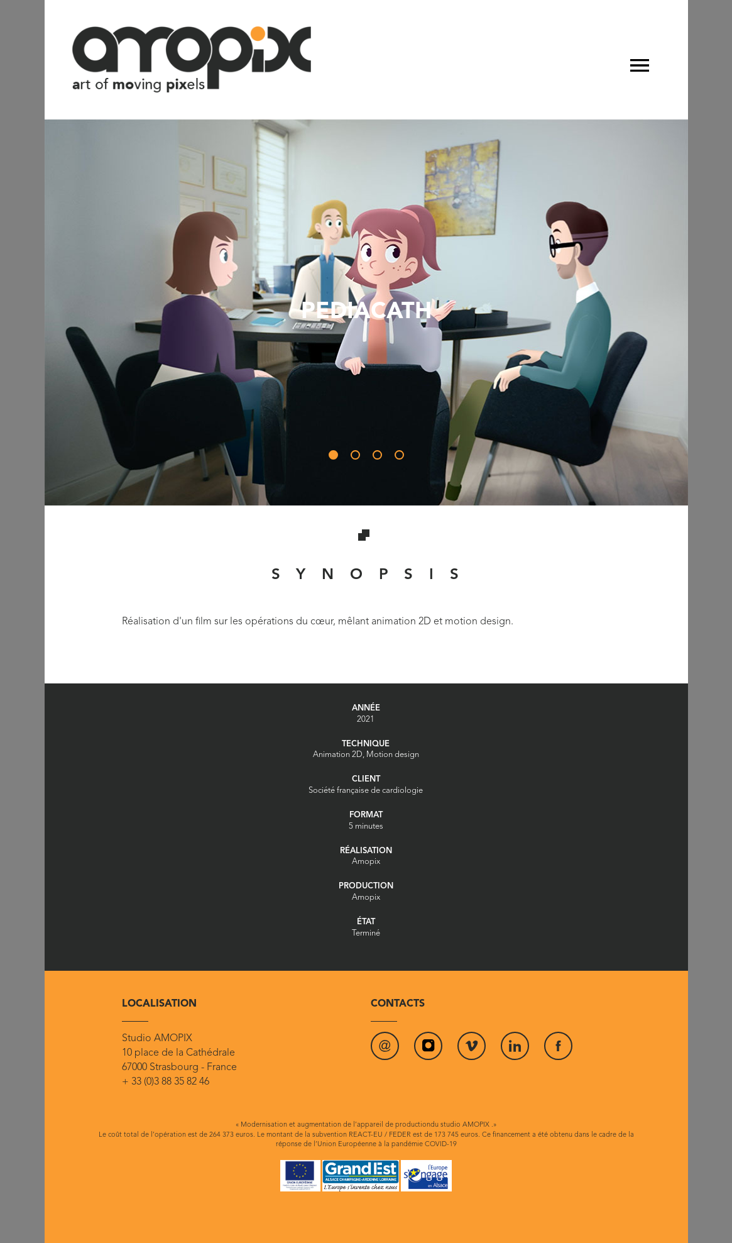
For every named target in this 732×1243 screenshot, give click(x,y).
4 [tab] (402, 457)
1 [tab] (336, 457)
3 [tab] (380, 457)
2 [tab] (358, 457)
